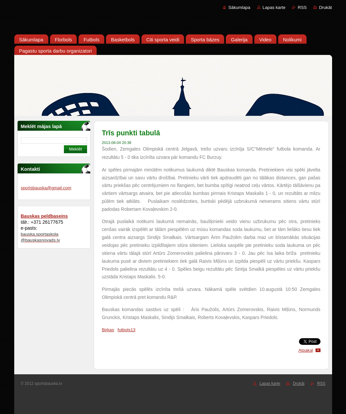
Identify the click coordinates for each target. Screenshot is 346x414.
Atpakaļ (305, 350)
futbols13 (126, 329)
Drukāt (325, 7)
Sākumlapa (239, 7)
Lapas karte (274, 7)
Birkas (108, 329)
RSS (302, 7)
